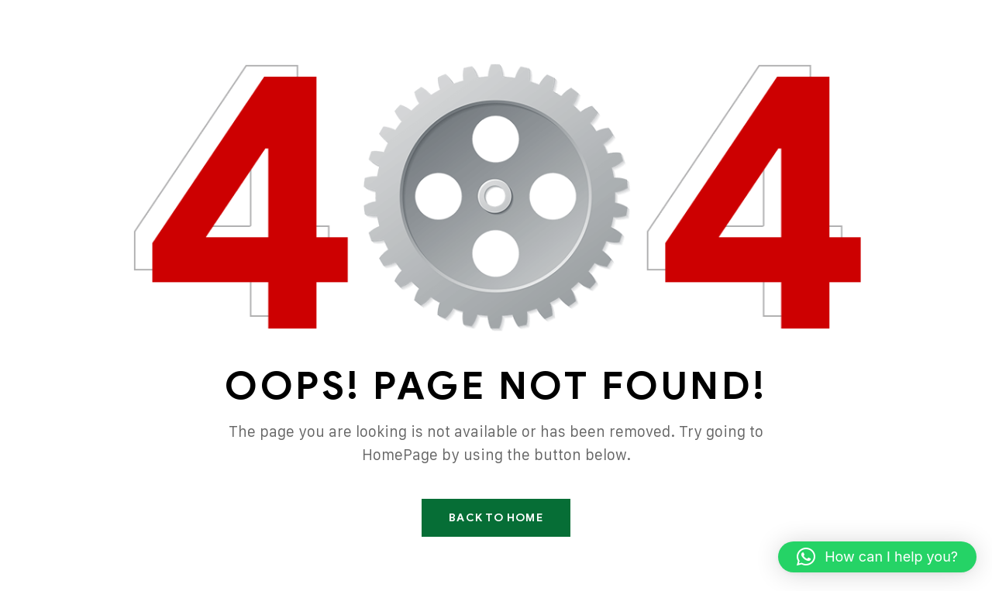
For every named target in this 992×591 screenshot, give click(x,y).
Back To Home (495, 517)
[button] (877, 556)
